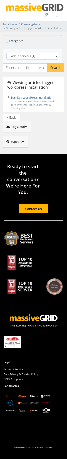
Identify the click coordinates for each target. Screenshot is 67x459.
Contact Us (33, 209)
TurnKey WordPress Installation (33, 103)
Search (55, 67)
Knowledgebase (30, 24)
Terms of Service (13, 369)
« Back (11, 117)
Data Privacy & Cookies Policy (21, 374)
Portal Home (10, 24)
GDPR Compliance (14, 379)
